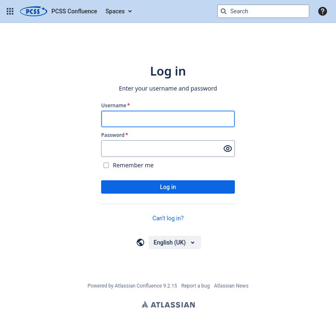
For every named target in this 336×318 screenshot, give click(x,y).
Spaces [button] (115, 11)
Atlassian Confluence (138, 286)
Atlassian (168, 304)
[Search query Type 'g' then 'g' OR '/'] (263, 11)
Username (115, 105)
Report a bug (195, 286)
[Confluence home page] (59, 11)
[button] (10, 11)
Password (114, 135)
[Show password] (227, 148)
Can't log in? (168, 218)
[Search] (223, 11)
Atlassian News (231, 286)
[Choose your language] (175, 242)
